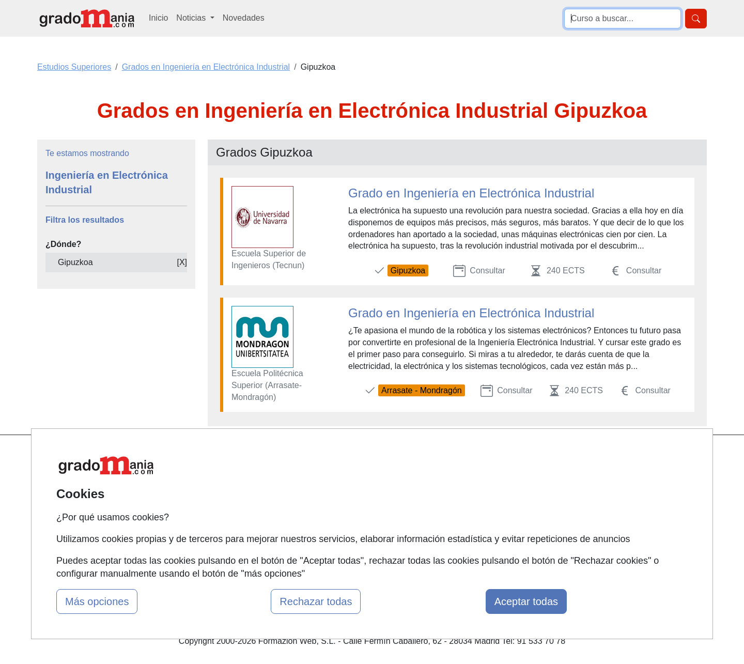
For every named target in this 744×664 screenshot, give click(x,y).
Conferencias (354, 496)
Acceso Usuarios (247, 516)
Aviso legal (463, 496)
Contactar (461, 456)
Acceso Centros (245, 536)
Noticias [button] (192, 17)
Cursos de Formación (369, 516)
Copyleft (458, 516)
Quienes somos (244, 476)
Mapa (226, 456)
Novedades (244, 17)
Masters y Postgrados (370, 456)
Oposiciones (352, 536)
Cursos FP (349, 476)
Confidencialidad (473, 476)
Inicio (158, 17)
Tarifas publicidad (248, 496)
